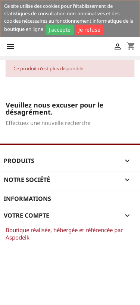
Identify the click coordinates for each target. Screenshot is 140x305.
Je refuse (89, 29)
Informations (27, 199)
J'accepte (60, 29)
